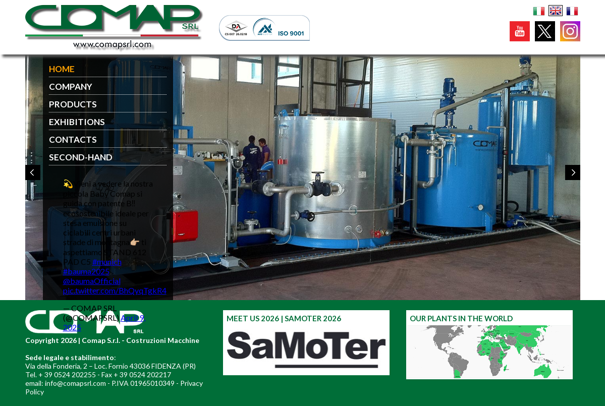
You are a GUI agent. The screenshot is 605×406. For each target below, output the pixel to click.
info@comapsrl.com (75, 383)
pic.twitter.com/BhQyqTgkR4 (115, 290)
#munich (107, 261)
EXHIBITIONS (77, 122)
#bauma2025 (86, 271)
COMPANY (70, 86)
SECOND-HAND (81, 157)
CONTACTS (73, 139)
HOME (62, 69)
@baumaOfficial (92, 280)
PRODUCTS (73, 104)
